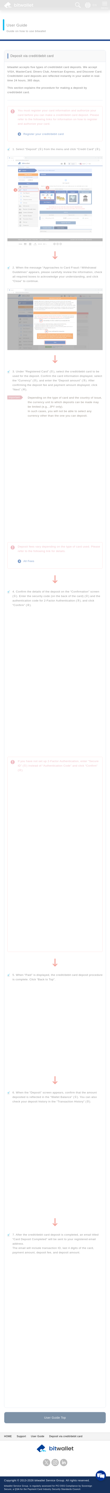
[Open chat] (101, 1475)
